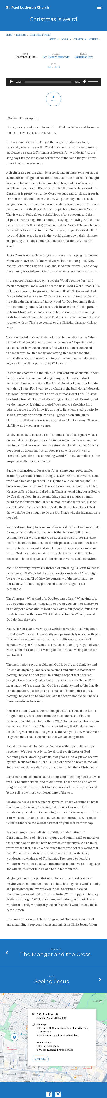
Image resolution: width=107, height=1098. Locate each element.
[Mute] (84, 82)
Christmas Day (84, 57)
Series (54, 39)
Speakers (80, 39)
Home (9, 35)
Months (95, 39)
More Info (40, 1059)
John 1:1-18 (53, 67)
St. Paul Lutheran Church (27, 7)
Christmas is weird (40, 35)
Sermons (21, 35)
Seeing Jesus (51, 981)
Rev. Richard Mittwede (56, 57)
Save (53, 99)
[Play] (11, 82)
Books (66, 39)
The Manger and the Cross (55, 954)
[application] (53, 82)
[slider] (48, 82)
